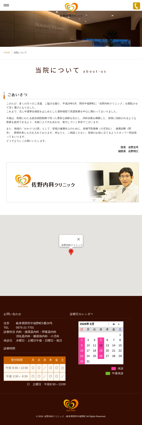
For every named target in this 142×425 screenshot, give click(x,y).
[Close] (78, 239)
